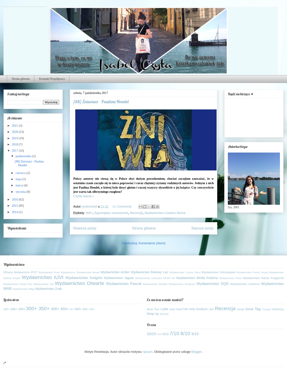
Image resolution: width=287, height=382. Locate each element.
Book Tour (153, 309)
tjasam (147, 351)
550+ (86, 309)
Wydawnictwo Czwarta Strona (165, 213)
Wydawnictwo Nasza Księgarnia (263, 278)
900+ (92, 309)
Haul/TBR (182, 309)
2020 (15, 132)
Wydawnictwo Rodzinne (181, 284)
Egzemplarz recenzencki (111, 213)
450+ (64, 309)
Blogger (196, 351)
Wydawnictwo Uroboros (245, 284)
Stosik (249, 309)
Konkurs (202, 309)
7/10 (174, 333)
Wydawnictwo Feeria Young (252, 272)
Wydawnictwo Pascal (123, 284)
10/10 (151, 334)
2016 (15, 199)
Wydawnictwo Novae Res (17, 284)
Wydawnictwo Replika (155, 284)
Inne (192, 309)
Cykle (164, 309)
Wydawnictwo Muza (230, 278)
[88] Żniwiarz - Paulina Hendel (100, 101)
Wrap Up (153, 313)
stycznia (20, 191)
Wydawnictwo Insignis (84, 278)
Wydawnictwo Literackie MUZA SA (155, 278)
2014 (15, 212)
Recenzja (136, 213)
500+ (78, 309)
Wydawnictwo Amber (115, 272)
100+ (6, 309)
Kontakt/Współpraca (52, 78)
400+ (89, 213)
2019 (15, 138)
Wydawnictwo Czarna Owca (184, 272)
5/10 (159, 334)
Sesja (240, 309)
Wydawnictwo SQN (212, 284)
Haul (172, 309)
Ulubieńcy (278, 309)
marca (19, 185)
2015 (15, 205)
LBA (211, 309)
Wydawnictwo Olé (44, 284)
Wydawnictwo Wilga (23, 289)
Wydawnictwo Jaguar (119, 278)
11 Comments (122, 206)
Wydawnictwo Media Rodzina (197, 278)
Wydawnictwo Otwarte (79, 283)
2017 (15, 150)
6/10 (166, 334)
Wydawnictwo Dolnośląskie (218, 272)
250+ (21, 309)
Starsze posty (202, 228)
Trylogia (266, 309)
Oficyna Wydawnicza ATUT (20, 272)
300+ (31, 308)
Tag (258, 309)
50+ (72, 309)
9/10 (195, 334)
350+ (43, 308)
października (23, 156)
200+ (13, 309)
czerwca (20, 173)
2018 (15, 144)
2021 (15, 125)
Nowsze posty (84, 228)
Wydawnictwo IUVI (42, 277)
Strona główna (21, 78)
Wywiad (164, 314)
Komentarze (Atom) (152, 243)
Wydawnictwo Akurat (88, 272)
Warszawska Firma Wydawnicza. (57, 272)
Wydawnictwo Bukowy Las (149, 272)
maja (18, 179)
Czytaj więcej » (83, 196)
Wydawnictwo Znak (48, 288)
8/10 (185, 333)
